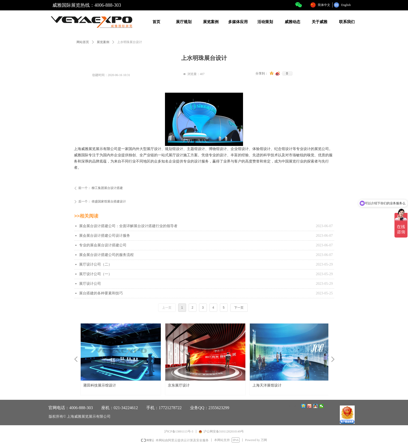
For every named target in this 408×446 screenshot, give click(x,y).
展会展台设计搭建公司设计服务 (104, 236)
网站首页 (82, 42)
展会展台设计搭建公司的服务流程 (106, 255)
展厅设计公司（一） (95, 274)
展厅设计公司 (90, 284)
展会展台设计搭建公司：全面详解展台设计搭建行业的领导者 (128, 226)
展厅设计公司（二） (95, 264)
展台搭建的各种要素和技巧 (101, 293)
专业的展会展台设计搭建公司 (102, 245)
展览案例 (103, 42)
